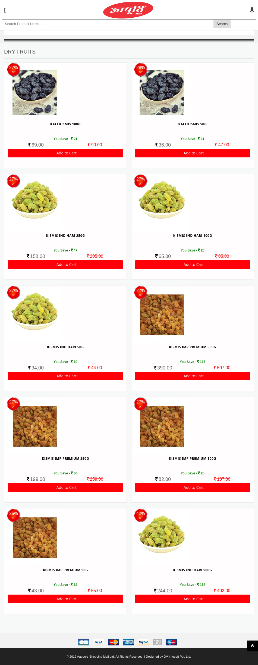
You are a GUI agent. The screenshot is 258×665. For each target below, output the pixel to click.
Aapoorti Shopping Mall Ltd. (96, 656)
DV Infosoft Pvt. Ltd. (177, 656)
